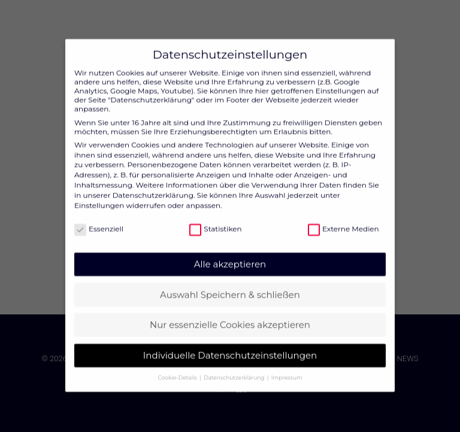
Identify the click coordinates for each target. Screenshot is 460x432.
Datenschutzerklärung (153, 185)
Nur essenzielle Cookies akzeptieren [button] (230, 314)
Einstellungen (99, 195)
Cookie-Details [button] (178, 367)
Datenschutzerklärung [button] (235, 367)
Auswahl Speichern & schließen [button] (230, 284)
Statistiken (215, 218)
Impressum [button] (286, 367)
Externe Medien (343, 218)
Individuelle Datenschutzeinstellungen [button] (230, 345)
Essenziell (98, 218)
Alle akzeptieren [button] (230, 254)
